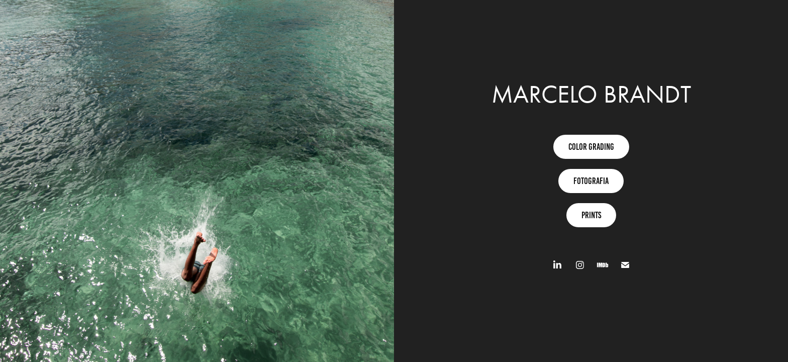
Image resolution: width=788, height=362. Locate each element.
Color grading (591, 147)
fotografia (591, 181)
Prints (591, 215)
